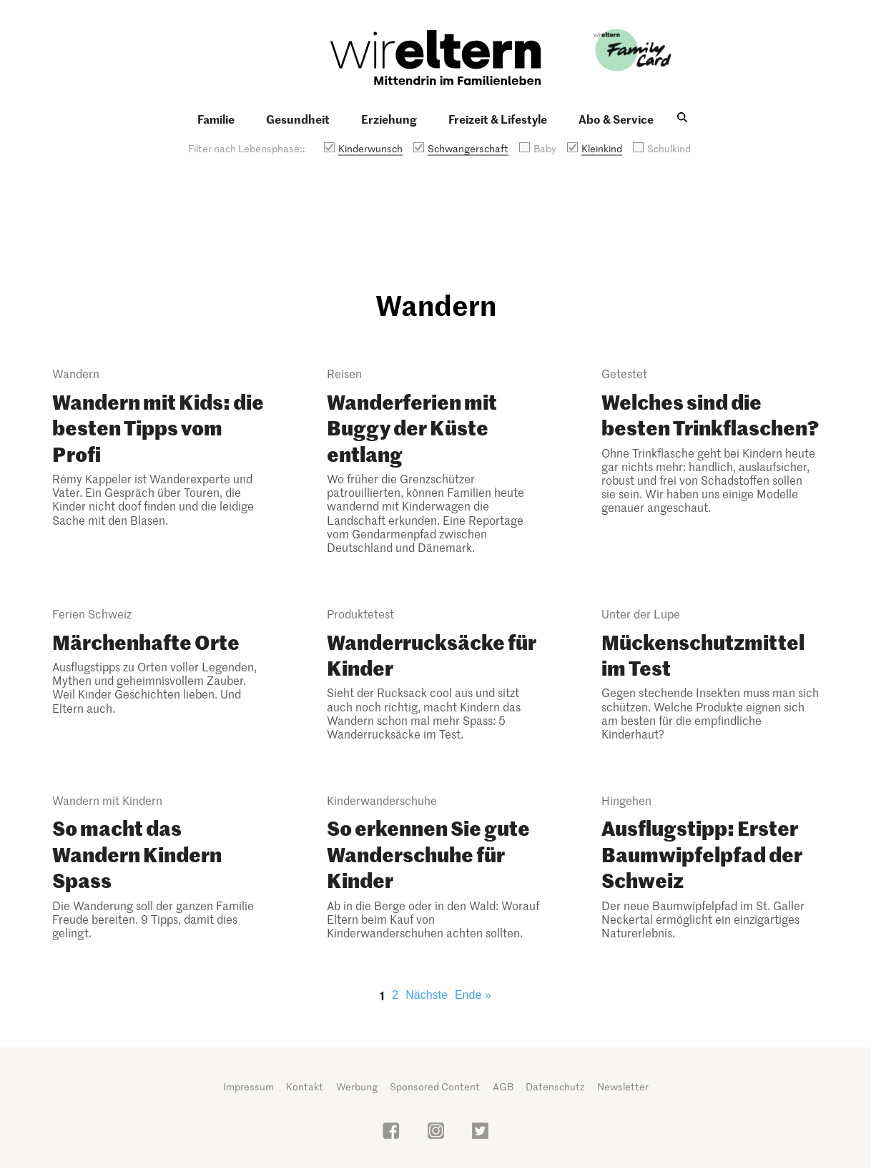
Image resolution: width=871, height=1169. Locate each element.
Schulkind (669, 148)
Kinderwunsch (370, 148)
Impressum (248, 1086)
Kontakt (304, 1086)
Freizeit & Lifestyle (497, 119)
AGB (503, 1086)
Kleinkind (601, 148)
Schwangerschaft (468, 148)
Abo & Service (616, 119)
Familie (216, 119)
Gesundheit (298, 119)
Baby (544, 148)
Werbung (357, 1086)
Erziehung (389, 119)
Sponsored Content (435, 1086)
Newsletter (623, 1086)
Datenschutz (555, 1086)
